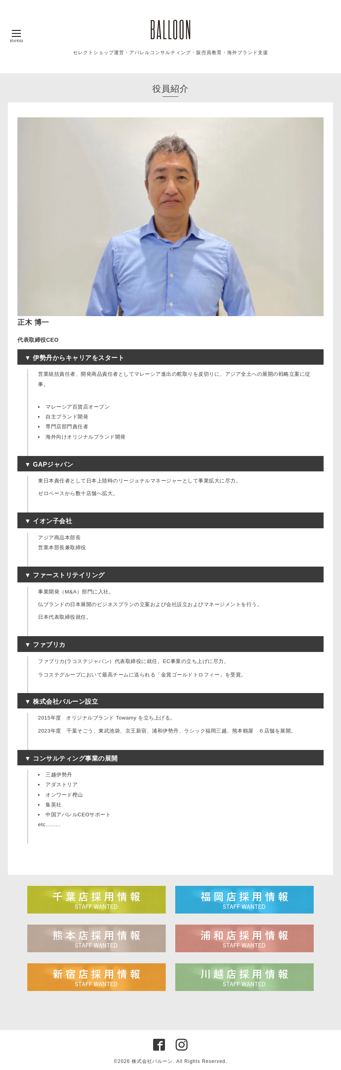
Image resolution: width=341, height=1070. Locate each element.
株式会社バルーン (152, 1061)
